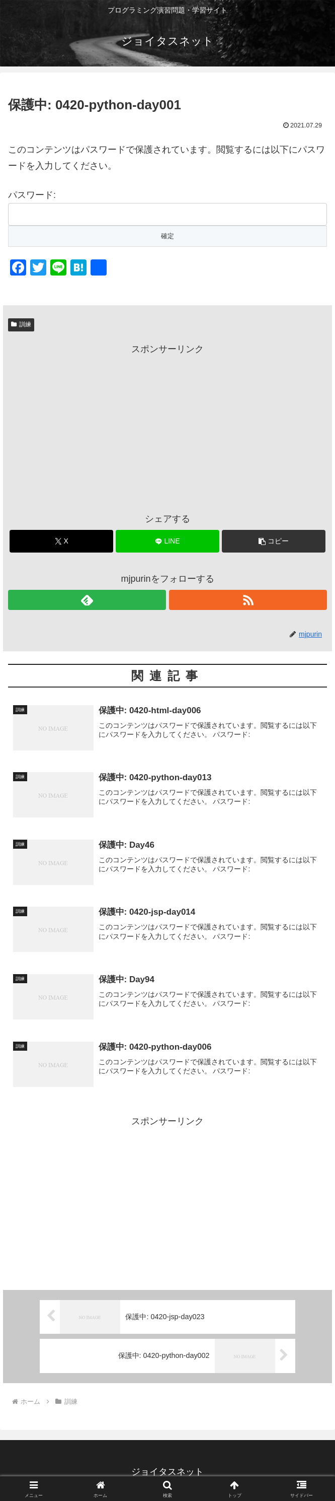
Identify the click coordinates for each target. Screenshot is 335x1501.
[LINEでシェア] (167, 541)
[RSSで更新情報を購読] (248, 600)
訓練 (21, 324)
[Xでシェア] (61, 541)
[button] (273, 541)
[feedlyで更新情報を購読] (87, 600)
